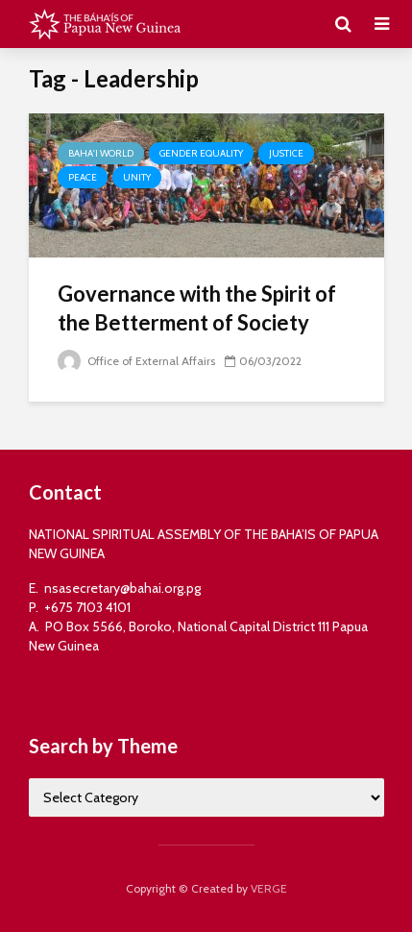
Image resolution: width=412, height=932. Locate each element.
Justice (286, 153)
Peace (82, 177)
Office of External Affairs (136, 361)
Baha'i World (100, 153)
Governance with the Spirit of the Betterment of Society (197, 308)
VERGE (269, 888)
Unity (137, 177)
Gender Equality (201, 153)
